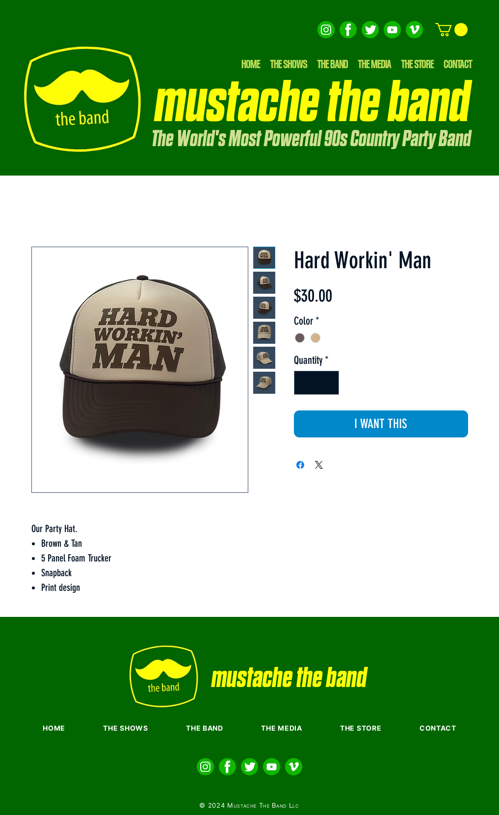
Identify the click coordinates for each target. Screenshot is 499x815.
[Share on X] (319, 465)
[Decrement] (304, 382)
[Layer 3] (392, 29)
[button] (451, 29)
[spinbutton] (316, 382)
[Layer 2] (414, 29)
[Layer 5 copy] (370, 29)
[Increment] (328, 382)
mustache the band (312, 103)
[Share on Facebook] (300, 465)
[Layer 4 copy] (348, 29)
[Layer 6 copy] (326, 29)
